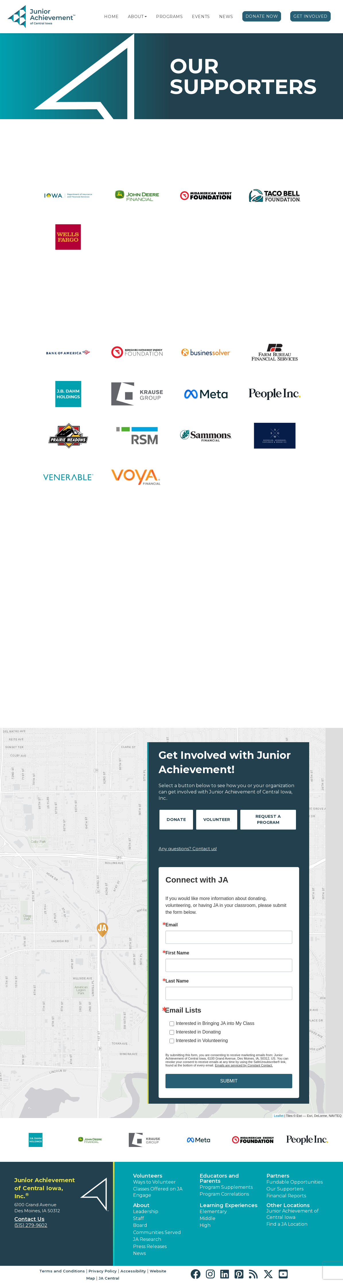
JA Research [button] (147, 1239)
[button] (146, 16)
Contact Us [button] (29, 1219)
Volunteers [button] (147, 1175)
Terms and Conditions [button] (62, 1271)
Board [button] (140, 1225)
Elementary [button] (213, 1211)
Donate (176, 819)
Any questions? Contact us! (188, 848)
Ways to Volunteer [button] (154, 1182)
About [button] (141, 1205)
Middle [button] (207, 1218)
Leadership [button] (145, 1211)
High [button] (205, 1225)
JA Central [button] (109, 1278)
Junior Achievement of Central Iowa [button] (292, 1214)
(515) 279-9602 (30, 1225)
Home (111, 16)
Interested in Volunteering (202, 1040)
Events (201, 16)
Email (171, 925)
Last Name (177, 981)
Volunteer (216, 819)
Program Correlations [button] (224, 1194)
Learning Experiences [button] (229, 1205)
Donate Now (261, 16)
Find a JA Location (286, 1224)
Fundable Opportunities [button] (294, 1182)
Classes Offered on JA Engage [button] (157, 1192)
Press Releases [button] (150, 1246)
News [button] (139, 1253)
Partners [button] (277, 1175)
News (226, 16)
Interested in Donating (198, 1031)
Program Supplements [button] (226, 1187)
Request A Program (268, 819)
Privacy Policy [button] (103, 1271)
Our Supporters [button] (284, 1189)
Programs (169, 16)
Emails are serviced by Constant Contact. (244, 1065)
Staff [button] (138, 1218)
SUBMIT (228, 1080)
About (136, 16)
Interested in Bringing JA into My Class (215, 1023)
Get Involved (310, 16)
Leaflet (278, 1115)
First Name (177, 953)
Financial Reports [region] (286, 1195)
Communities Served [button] (157, 1232)
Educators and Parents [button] (219, 1178)
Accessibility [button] (133, 1271)
